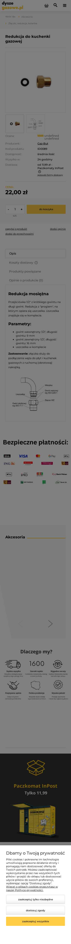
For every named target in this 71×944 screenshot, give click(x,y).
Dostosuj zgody (35, 910)
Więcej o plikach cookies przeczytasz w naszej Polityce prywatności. (32, 888)
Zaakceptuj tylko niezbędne (35, 899)
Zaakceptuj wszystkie (35, 921)
